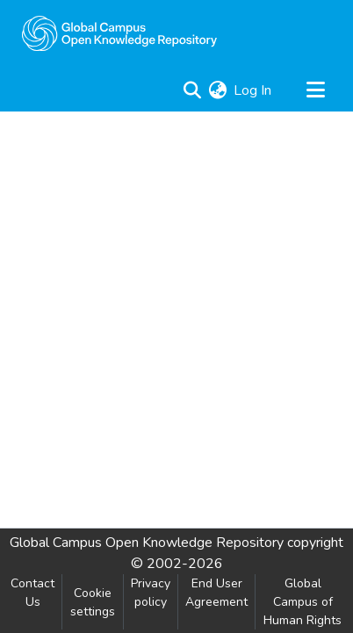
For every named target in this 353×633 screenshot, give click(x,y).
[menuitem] (217, 90)
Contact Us (32, 592)
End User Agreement (216, 592)
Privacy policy (150, 592)
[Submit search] (192, 90)
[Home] (119, 33)
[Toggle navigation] (315, 90)
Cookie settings (92, 602)
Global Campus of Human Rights (302, 602)
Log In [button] (253, 90)
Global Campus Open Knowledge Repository (147, 542)
